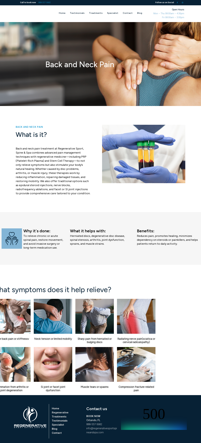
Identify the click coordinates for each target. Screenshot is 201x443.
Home (55, 408)
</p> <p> (154, 418)
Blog (54, 428)
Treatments (59, 416)
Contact (57, 432)
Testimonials (60, 420)
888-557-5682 (44, 2)
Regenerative (60, 412)
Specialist (58, 424)
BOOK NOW (93, 416)
